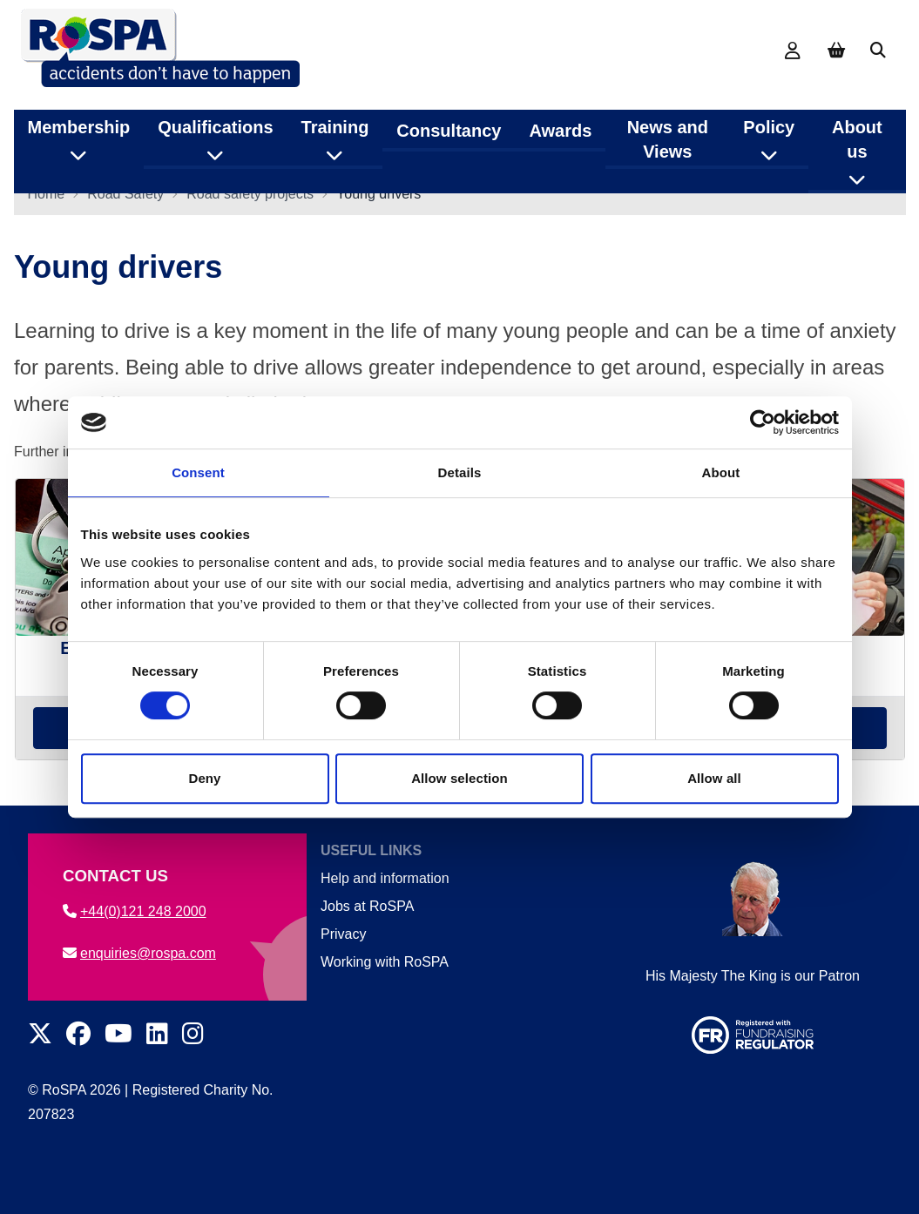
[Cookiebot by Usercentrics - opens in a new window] (762, 422)
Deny (204, 778)
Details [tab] (460, 472)
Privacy (343, 934)
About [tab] (721, 472)
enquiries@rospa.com (139, 953)
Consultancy (448, 121)
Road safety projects (250, 204)
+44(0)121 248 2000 (134, 911)
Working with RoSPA (385, 961)
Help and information (385, 878)
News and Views (667, 130)
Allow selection (459, 778)
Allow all (714, 778)
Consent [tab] (198, 472)
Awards (560, 121)
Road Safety (125, 204)
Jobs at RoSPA (367, 906)
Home (46, 204)
